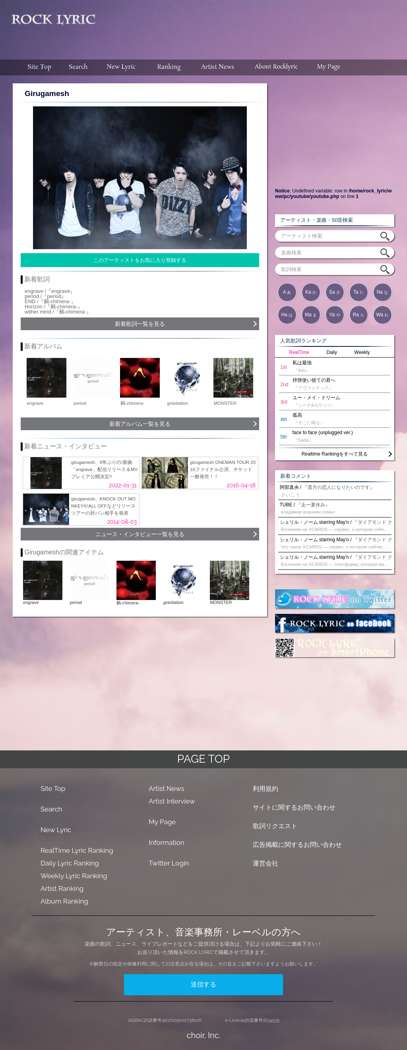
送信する (203, 984)
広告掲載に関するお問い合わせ (297, 844)
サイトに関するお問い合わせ (294, 807)
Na (382, 292)
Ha (287, 314)
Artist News (166, 788)
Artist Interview (172, 801)
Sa (334, 292)
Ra (358, 314)
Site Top (53, 788)
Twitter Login (169, 863)
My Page (162, 822)
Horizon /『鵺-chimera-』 (54, 307)
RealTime (299, 352)
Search (51, 809)
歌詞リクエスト (275, 826)
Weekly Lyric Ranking (74, 876)
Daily (331, 352)
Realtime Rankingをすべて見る (335, 454)
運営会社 (265, 863)
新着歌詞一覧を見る (140, 324)
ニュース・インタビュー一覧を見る (139, 534)
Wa (382, 314)
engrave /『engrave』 (50, 291)
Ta (358, 292)
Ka (310, 292)
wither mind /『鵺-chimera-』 (58, 312)
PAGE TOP (203, 758)
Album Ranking (64, 901)
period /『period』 (46, 296)
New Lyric (56, 830)
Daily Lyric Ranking (70, 863)
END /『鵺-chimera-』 (50, 301)
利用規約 (265, 788)
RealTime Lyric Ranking (77, 850)
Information (166, 842)
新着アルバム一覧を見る (140, 424)
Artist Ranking (62, 888)
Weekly (362, 352)
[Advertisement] (254, 26)
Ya (334, 314)
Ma (311, 314)
